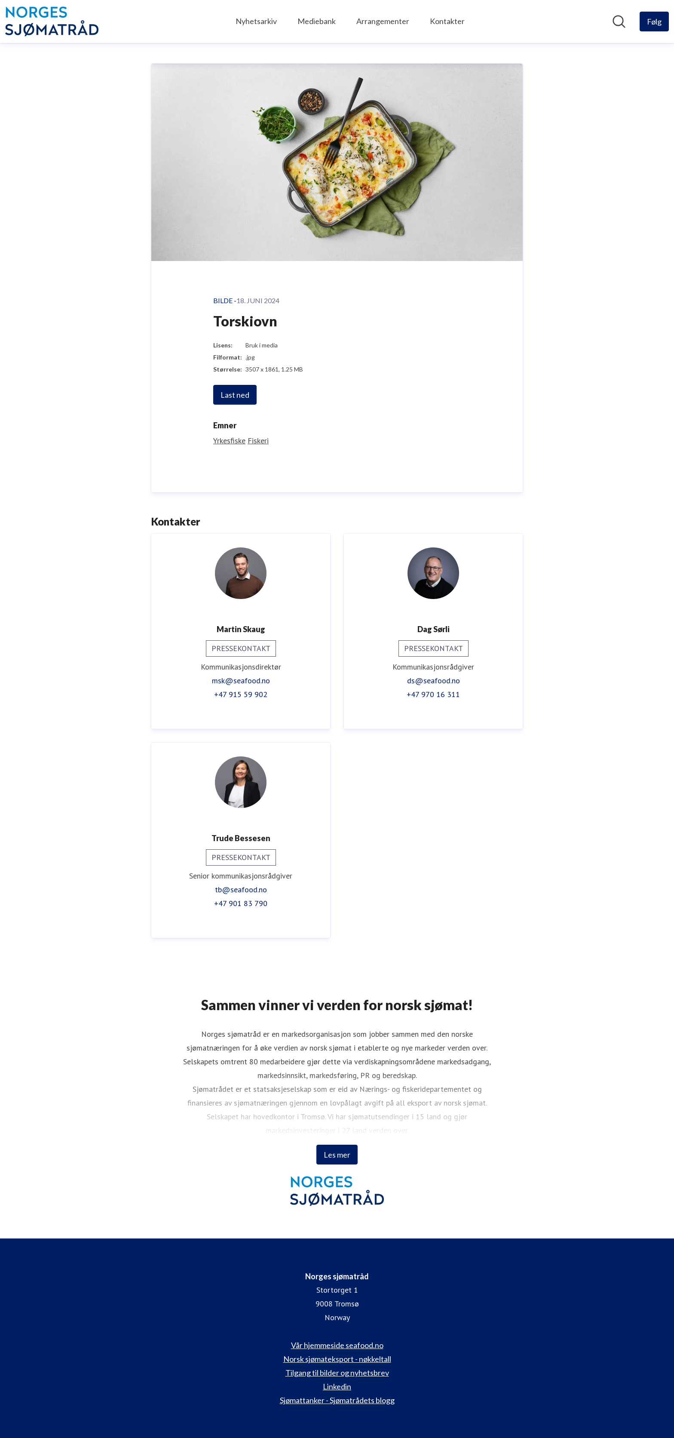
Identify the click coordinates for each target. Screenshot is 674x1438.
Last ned (235, 394)
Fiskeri (258, 441)
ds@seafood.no (433, 680)
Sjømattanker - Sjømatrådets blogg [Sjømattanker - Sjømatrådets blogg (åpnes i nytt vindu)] (337, 1400)
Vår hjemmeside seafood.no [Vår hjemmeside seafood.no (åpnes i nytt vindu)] (337, 1345)
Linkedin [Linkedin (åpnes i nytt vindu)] (337, 1386)
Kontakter (447, 21)
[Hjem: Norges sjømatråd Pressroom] (51, 21)
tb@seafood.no (241, 889)
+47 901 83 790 (240, 903)
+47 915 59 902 (240, 694)
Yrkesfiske (229, 441)
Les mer (337, 1154)
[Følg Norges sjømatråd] (654, 21)
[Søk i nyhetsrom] (619, 21)
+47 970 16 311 (433, 694)
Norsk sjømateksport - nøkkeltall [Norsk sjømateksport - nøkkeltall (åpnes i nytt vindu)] (337, 1359)
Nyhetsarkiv (256, 21)
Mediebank (316, 21)
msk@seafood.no (241, 680)
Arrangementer (382, 21)
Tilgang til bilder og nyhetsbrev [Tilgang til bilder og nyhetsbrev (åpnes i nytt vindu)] (337, 1372)
